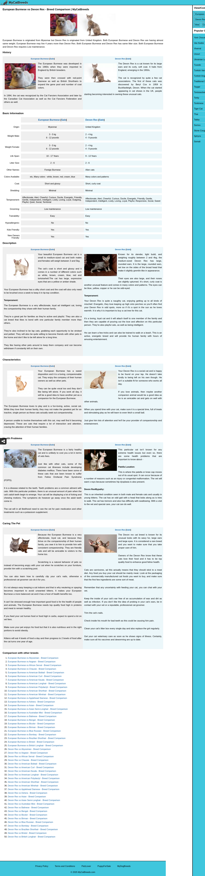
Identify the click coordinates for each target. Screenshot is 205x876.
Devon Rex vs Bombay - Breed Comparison (28, 826)
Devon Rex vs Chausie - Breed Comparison (28, 760)
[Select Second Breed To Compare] (185, 19)
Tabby (170, 120)
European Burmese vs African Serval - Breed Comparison (34, 665)
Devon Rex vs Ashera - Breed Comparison (27, 793)
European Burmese (40, 59)
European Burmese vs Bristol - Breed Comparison (31, 742)
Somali (170, 141)
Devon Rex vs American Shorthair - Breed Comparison (33, 782)
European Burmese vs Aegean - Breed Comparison (32, 662)
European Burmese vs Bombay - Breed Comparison (32, 734)
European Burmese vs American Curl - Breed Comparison (35, 676)
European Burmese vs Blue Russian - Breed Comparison (34, 731)
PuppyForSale (104, 866)
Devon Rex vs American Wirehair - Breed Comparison (33, 786)
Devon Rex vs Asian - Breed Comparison (27, 796)
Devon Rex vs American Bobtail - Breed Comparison (32, 764)
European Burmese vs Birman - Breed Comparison (31, 727)
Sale (52, 59)
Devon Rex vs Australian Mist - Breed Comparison (31, 804)
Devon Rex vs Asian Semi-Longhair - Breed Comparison (34, 800)
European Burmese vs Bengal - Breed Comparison (31, 720)
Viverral (171, 48)
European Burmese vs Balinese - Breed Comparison (32, 716)
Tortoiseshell (173, 92)
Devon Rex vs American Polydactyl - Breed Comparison (34, 778)
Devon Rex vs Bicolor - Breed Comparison (27, 815)
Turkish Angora (174, 76)
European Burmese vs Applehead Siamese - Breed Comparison (37, 698)
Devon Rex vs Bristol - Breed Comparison (27, 833)
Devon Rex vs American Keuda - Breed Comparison (32, 771)
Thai (169, 114)
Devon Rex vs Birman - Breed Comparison (27, 818)
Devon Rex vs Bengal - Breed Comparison (27, 811)
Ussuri (170, 54)
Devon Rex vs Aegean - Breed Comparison (28, 753)
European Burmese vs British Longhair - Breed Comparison (35, 745)
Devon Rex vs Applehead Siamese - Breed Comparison (33, 789)
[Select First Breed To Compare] (185, 14)
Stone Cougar (173, 130)
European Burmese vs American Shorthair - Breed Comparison (37, 691)
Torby (170, 98)
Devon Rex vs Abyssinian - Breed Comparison (29, 749)
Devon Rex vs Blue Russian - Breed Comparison (30, 822)
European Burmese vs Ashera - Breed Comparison (31, 702)
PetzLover (86, 866)
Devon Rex (120, 59)
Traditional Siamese (176, 81)
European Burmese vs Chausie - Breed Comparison (32, 669)
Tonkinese (172, 103)
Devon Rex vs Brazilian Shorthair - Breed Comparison (33, 829)
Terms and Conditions (65, 866)
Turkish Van (172, 70)
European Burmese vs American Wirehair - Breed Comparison (37, 694)
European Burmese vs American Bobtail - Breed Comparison (36, 672)
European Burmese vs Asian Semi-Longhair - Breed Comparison (38, 709)
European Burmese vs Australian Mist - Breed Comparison (35, 713)
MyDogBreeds (123, 866)
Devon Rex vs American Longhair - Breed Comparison (33, 775)
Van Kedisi (172, 43)
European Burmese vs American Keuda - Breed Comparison (36, 680)
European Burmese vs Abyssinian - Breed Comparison (33, 658)
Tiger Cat (171, 109)
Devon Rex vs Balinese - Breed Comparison (28, 807)
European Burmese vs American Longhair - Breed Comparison (37, 683)
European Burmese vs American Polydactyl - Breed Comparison (37, 687)
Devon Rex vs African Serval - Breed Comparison (31, 756)
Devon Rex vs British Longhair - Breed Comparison (31, 837)
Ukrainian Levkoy (175, 59)
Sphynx (170, 136)
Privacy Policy (41, 866)
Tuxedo (170, 65)
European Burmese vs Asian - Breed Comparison (31, 705)
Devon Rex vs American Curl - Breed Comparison (31, 767)
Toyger (170, 87)
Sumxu (170, 125)
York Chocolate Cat (176, 37)
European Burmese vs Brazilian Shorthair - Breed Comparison (37, 738)
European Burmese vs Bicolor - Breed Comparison (31, 724)
